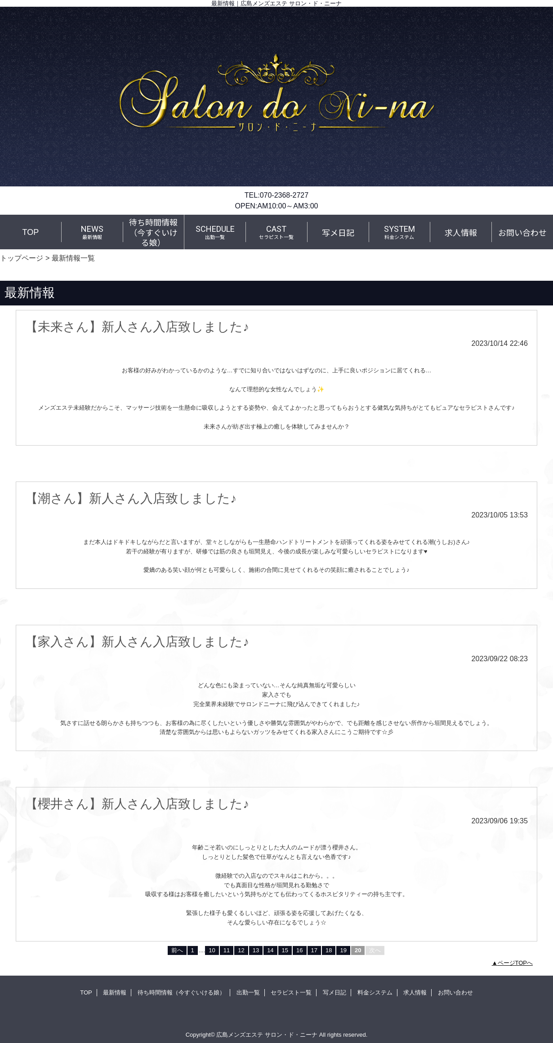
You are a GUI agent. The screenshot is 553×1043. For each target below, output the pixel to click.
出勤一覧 (248, 992)
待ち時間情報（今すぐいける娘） (181, 992)
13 (256, 950)
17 (314, 950)
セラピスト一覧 (291, 992)
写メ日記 (334, 992)
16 (299, 950)
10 (212, 950)
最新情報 (114, 992)
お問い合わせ (455, 992)
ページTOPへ (515, 962)
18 (329, 950)
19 (343, 950)
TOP (30, 232)
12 (241, 950)
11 (226, 950)
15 (285, 950)
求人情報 (415, 992)
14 (270, 950)
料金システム (374, 992)
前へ (177, 950)
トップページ (21, 258)
